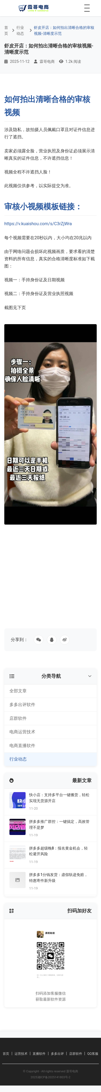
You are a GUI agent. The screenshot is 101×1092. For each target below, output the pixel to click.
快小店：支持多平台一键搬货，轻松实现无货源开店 (59, 798)
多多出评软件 (22, 704)
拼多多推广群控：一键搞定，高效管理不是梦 (59, 824)
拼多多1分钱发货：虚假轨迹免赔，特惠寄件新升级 (58, 877)
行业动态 (20, 30)
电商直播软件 (22, 745)
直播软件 (39, 1054)
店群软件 (18, 718)
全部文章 (18, 690)
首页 (6, 30)
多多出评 (57, 1054)
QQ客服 (92, 1054)
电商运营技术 (22, 731)
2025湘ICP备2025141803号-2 (51, 1077)
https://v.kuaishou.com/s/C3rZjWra (38, 223)
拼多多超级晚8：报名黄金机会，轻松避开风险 (58, 851)
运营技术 (21, 1054)
